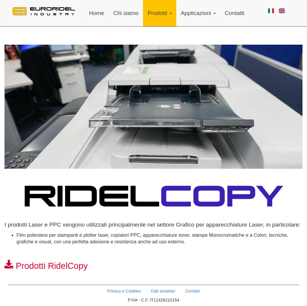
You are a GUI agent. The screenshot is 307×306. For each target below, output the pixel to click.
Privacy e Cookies (124, 291)
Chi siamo (126, 13)
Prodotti (160, 13)
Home (96, 13)
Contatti (234, 13)
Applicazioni (198, 13)
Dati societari (163, 291)
